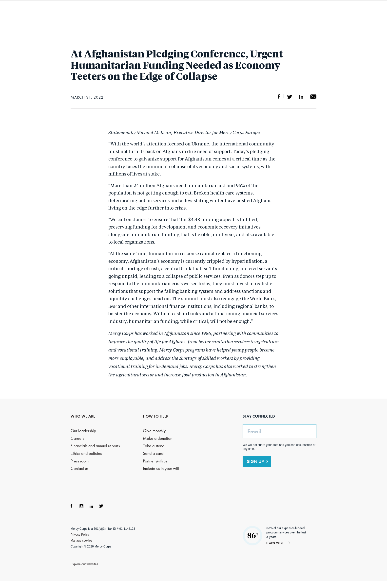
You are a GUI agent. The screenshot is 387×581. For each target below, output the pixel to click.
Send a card (153, 453)
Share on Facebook (279, 96)
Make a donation (157, 438)
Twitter (101, 506)
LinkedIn (91, 506)
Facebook (72, 506)
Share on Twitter (289, 96)
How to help (253, 15)
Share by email (313, 96)
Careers (77, 438)
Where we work (212, 15)
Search (301, 14)
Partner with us (155, 461)
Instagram (81, 506)
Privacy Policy (80, 534)
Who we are (117, 15)
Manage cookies (81, 540)
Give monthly (154, 430)
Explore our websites (84, 564)
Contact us (79, 468)
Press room (80, 461)
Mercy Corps (57, 14)
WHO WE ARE (83, 416)
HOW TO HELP (155, 416)
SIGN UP (255, 461)
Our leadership (83, 430)
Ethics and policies (86, 453)
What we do (162, 15)
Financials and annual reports (95, 445)
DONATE (328, 15)
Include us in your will (161, 468)
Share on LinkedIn (301, 96)
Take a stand (153, 445)
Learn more (275, 543)
